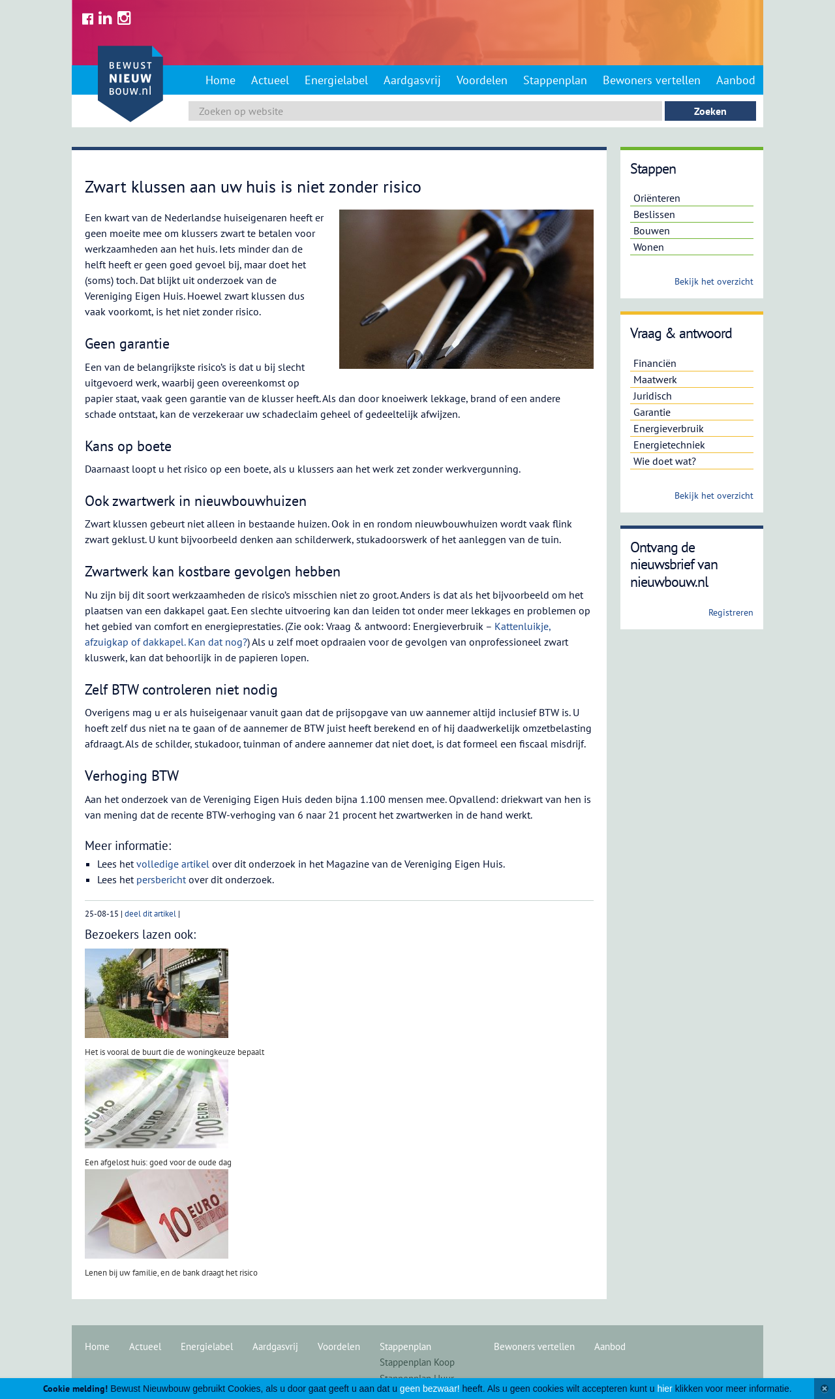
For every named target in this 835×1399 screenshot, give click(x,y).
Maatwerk (655, 379)
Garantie (652, 411)
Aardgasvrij (412, 79)
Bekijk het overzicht (714, 281)
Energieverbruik (668, 428)
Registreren (730, 612)
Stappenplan (555, 79)
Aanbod (735, 79)
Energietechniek (669, 444)
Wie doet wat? (664, 460)
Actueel (270, 79)
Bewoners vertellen (652, 79)
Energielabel (336, 79)
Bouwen (651, 230)
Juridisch (652, 395)
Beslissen (654, 214)
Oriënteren (656, 197)
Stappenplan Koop (417, 1362)
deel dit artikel (150, 913)
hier (664, 1388)
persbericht (161, 879)
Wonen (648, 246)
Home (220, 79)
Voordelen (482, 79)
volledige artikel (172, 863)
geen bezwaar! (430, 1388)
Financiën (654, 362)
